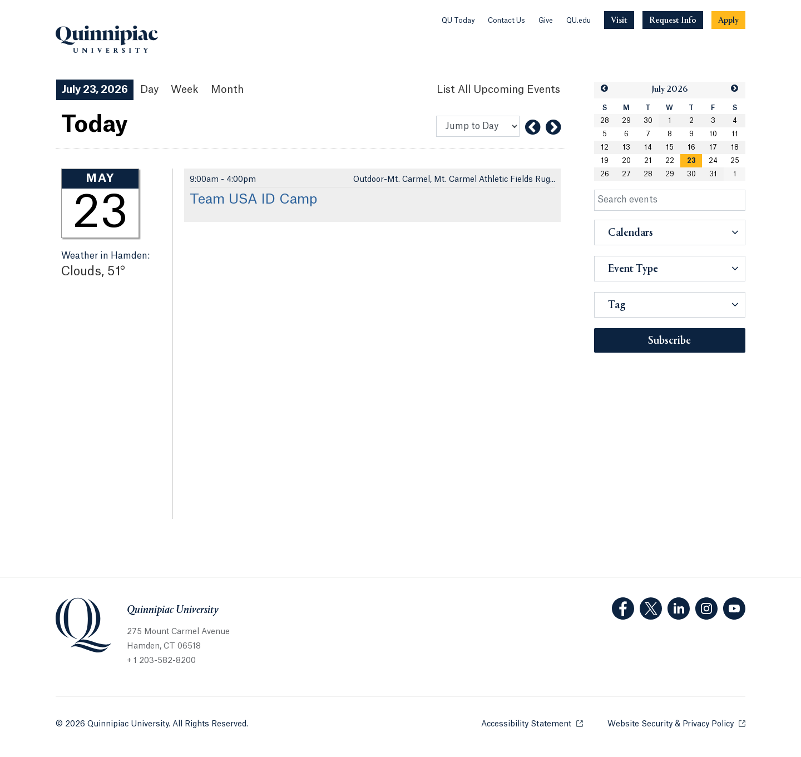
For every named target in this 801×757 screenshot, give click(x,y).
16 (691, 147)
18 (735, 147)
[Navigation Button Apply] (728, 20)
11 (734, 134)
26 (604, 174)
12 (605, 147)
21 (648, 160)
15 (670, 147)
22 (669, 160)
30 (648, 120)
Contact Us (506, 20)
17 (713, 147)
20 (626, 160)
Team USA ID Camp (253, 199)
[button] (604, 89)
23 (691, 160)
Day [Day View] (149, 90)
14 (648, 147)
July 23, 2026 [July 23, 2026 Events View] (95, 90)
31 (713, 174)
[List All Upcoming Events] (498, 90)
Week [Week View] (185, 90)
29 (626, 120)
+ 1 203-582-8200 (161, 661)
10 (713, 134)
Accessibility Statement (532, 723)
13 (626, 147)
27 (626, 174)
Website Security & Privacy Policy (676, 723)
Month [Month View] (227, 90)
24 (713, 160)
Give (545, 20)
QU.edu (578, 20)
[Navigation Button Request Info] (672, 20)
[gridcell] (691, 160)
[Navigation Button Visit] (619, 20)
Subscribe (669, 341)
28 (604, 120)
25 (734, 160)
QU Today (458, 20)
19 (605, 160)
